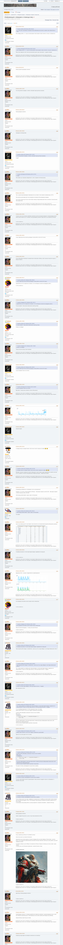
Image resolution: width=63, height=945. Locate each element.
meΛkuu (8, 446)
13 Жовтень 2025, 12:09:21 (20, 599)
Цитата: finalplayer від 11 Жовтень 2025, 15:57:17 (26, 302)
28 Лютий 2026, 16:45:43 (20, 891)
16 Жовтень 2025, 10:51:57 (20, 682)
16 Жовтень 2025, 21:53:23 (20, 793)
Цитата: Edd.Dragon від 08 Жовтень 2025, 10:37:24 (27, 174)
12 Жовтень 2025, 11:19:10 (20, 405)
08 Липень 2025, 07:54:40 (20, 46)
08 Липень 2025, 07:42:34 (20, 26)
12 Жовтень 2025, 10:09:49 (20, 364)
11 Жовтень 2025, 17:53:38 (20, 343)
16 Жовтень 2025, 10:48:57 (20, 661)
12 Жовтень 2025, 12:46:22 (20, 426)
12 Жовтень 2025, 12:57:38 (20, 446)
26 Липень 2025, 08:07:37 (20, 67)
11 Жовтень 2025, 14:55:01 (20, 256)
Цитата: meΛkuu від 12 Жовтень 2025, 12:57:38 (26, 468)
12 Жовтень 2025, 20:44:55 (20, 549)
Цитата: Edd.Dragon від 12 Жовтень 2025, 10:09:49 (27, 386)
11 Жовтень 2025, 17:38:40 (20, 321)
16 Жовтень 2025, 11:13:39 (20, 702)
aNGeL (7, 46)
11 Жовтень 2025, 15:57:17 (20, 277)
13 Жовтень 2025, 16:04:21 (20, 621)
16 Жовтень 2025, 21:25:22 (20, 728)
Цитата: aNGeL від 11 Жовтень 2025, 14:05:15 (26, 367)
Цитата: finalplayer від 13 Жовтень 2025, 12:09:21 (26, 624)
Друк (57, 23)
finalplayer (8, 277)
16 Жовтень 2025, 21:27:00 (20, 749)
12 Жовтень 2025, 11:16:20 (20, 384)
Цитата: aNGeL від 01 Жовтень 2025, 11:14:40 (26, 154)
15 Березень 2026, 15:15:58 (20, 912)
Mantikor (8, 642)
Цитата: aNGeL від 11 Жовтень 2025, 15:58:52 (26, 323)
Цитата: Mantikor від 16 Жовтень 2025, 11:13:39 (26, 752)
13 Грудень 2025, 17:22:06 (20, 811)
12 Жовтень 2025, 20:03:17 (20, 508)
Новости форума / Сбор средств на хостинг (51, 9)
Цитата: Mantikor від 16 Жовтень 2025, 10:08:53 (26, 663)
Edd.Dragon (9, 26)
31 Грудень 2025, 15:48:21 (20, 832)
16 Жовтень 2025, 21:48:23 (20, 773)
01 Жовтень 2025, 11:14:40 (20, 88)
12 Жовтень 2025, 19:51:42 (20, 487)
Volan (7, 508)
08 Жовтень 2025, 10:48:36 (20, 171)
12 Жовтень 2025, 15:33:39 (20, 466)
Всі (16, 23)
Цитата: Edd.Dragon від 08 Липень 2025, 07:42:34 (26, 48)
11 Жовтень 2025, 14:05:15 (20, 235)
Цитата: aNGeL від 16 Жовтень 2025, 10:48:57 (26, 684)
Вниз (5, 23)
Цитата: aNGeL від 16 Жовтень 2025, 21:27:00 (26, 795)
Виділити (20, 755)
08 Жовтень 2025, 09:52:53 (20, 109)
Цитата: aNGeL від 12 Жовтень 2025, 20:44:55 (26, 645)
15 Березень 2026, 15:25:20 (20, 933)
